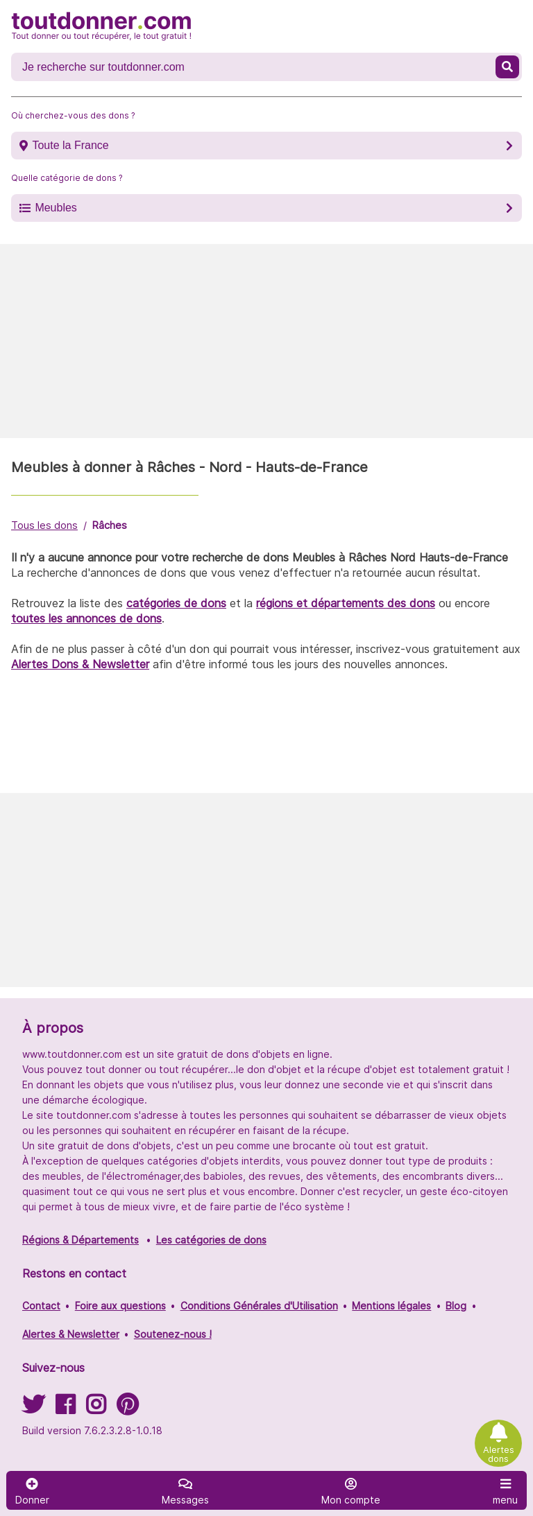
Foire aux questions (120, 1306)
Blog (456, 1306)
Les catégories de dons (211, 1240)
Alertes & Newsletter (70, 1334)
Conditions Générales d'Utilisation (259, 1306)
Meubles (55, 208)
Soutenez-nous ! (173, 1334)
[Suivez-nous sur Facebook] (65, 1409)
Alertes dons (498, 1454)
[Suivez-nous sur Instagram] (95, 1409)
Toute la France (70, 145)
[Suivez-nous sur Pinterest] (127, 1409)
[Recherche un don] (255, 67)
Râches (109, 525)
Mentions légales (391, 1306)
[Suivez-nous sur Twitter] (33, 1409)
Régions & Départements (80, 1240)
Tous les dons (44, 525)
